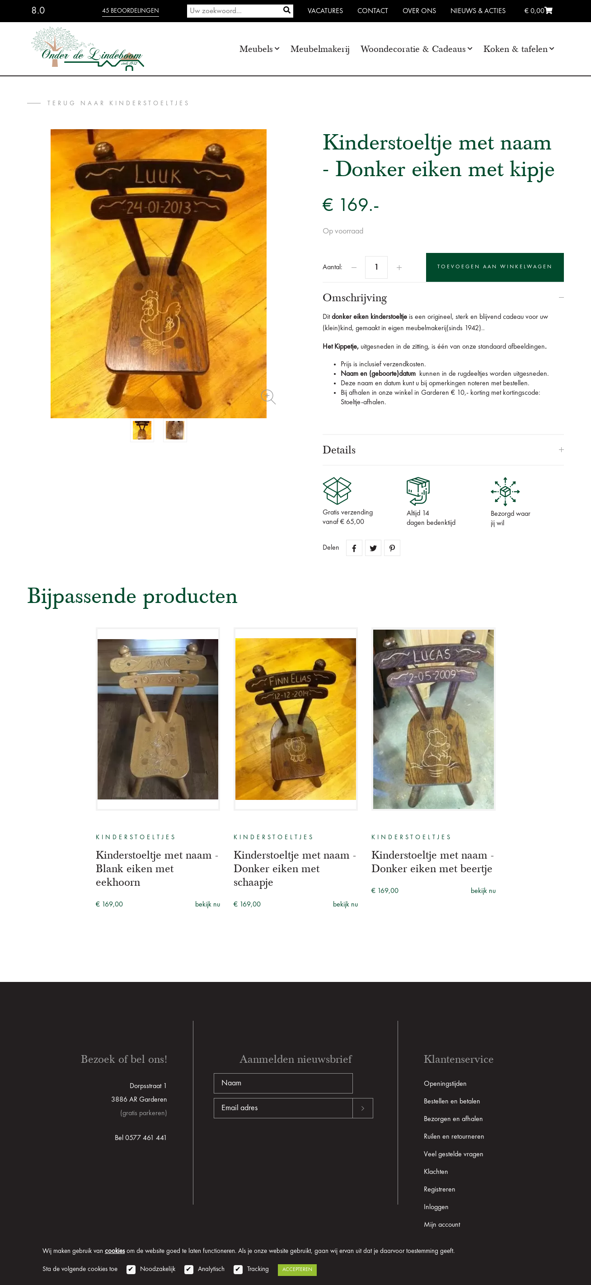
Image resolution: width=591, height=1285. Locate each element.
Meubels (256, 49)
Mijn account (442, 1225)
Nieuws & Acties (478, 11)
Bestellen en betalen (452, 1101)
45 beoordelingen (130, 11)
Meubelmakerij (320, 49)
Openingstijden (445, 1084)
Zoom (268, 397)
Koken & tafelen (515, 49)
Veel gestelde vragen (453, 1154)
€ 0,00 (539, 11)
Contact (372, 11)
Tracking (258, 1269)
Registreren (439, 1189)
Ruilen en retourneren (454, 1136)
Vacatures (325, 11)
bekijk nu (207, 904)
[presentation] (282, 1147)
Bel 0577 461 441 (141, 1138)
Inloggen (436, 1207)
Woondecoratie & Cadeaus (413, 49)
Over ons (419, 11)
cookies (115, 1251)
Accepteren (297, 1269)
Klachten (436, 1172)
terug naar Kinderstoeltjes (118, 103)
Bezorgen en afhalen (453, 1119)
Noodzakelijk (157, 1269)
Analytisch (211, 1269)
